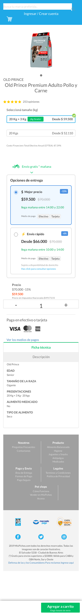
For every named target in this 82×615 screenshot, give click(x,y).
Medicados (58, 461)
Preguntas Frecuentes (23, 447)
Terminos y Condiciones (58, 472)
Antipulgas (58, 458)
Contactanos (23, 450)
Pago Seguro (23, 480)
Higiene (58, 450)
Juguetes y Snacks (58, 454)
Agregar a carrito (60, 608)
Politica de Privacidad (58, 476)
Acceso (41, 498)
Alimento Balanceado (58, 447)
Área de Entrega (23, 472)
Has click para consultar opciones (38, 268)
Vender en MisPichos (41, 494)
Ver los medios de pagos (23, 340)
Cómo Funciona (41, 491)
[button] (41, 75)
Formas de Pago (23, 476)
